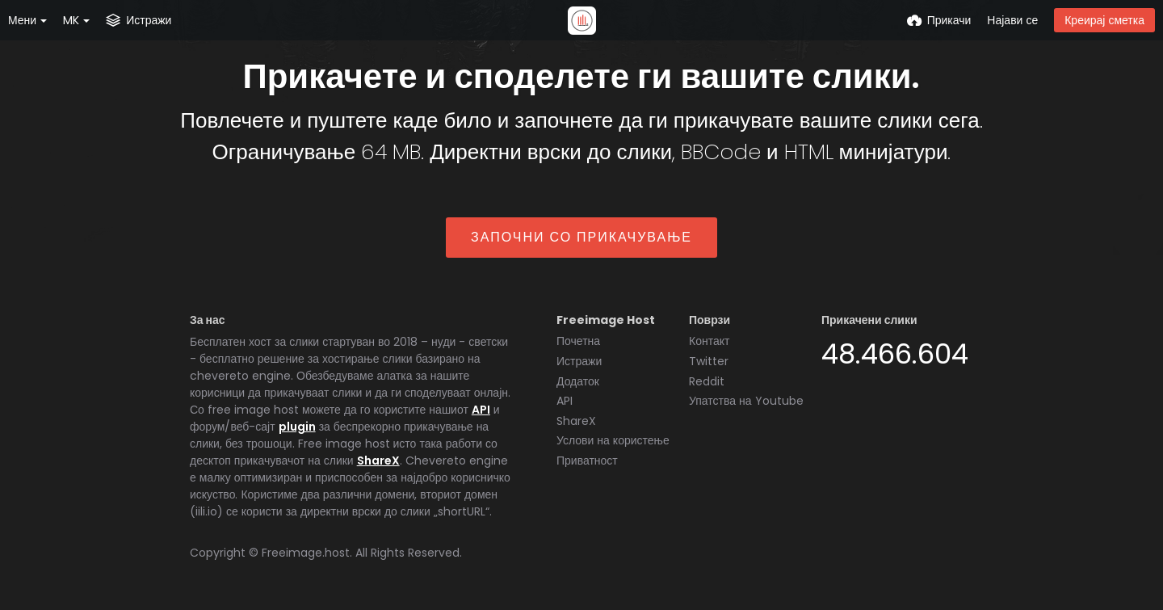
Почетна (578, 341)
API (481, 410)
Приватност (587, 460)
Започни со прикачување (581, 237)
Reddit (706, 381)
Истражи (579, 361)
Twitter (708, 361)
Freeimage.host (306, 553)
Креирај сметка (1104, 20)
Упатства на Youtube (746, 401)
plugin (297, 427)
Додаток (577, 381)
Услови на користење (613, 440)
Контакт (709, 341)
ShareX (378, 460)
